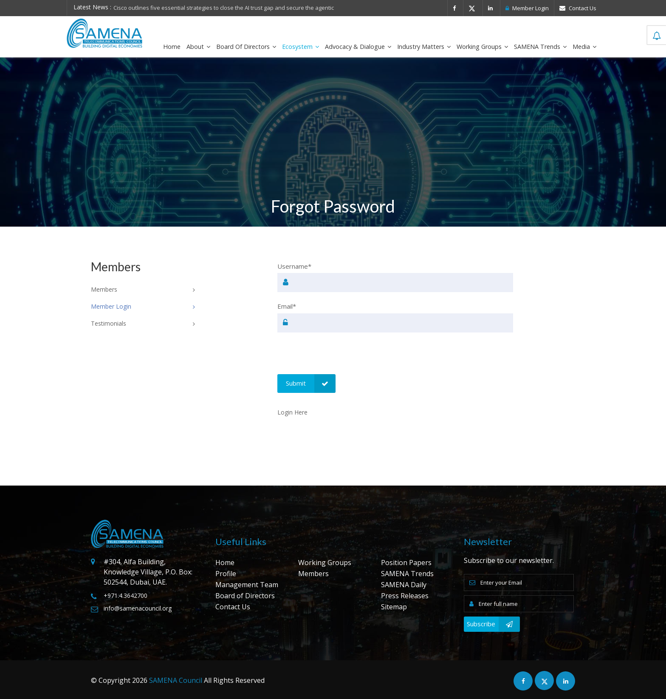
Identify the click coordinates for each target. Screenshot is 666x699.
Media (584, 47)
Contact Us (577, 8)
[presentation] (341, 357)
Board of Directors (246, 47)
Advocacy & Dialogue (358, 47)
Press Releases (405, 595)
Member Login (527, 8)
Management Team (246, 584)
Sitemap (394, 606)
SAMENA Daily (403, 584)
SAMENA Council (175, 680)
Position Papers (406, 562)
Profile (225, 573)
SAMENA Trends (540, 47)
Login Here (292, 412)
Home (172, 47)
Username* (294, 266)
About (198, 47)
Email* (286, 306)
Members (313, 573)
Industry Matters (424, 47)
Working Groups (482, 47)
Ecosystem (300, 47)
